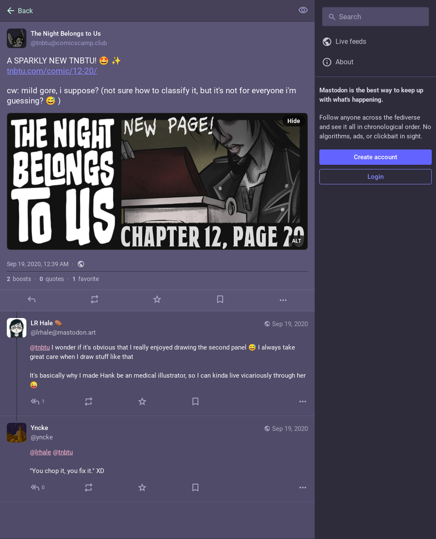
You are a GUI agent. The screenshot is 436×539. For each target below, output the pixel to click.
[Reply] (31, 299)
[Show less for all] (303, 10)
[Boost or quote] (94, 299)
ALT (296, 241)
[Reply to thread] (38, 401)
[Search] (375, 16)
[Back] (146, 10)
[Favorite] (157, 299)
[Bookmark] (220, 299)
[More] (283, 300)
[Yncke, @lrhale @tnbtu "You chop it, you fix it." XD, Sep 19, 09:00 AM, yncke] (157, 459)
